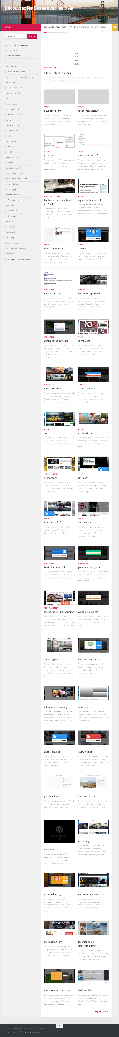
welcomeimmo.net (88, 611)
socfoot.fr (49, 433)
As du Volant (83, 289)
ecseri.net (83, 707)
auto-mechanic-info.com (91, 894)
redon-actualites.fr (88, 110)
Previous (102, 30)
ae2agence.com (52, 110)
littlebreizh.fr (85, 990)
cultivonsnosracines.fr (56, 340)
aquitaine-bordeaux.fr (90, 200)
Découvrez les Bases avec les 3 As (39, 8)
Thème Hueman (35, 1032)
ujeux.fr (82, 248)
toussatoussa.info (54, 248)
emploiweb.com (52, 293)
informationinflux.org (55, 707)
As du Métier (49, 289)
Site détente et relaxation (63, 72)
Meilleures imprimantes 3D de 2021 (20, 77)
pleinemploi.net (52, 796)
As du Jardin (49, 337)
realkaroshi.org (12, 82)
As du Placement (51, 474)
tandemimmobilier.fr (89, 659)
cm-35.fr (83, 477)
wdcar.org (83, 841)
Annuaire (47, 107)
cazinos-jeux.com (87, 388)
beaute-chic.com (87, 796)
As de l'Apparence (85, 793)
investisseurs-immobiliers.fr (59, 611)
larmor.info (84, 340)
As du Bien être (50, 68)
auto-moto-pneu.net (89, 293)
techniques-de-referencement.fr (19, 259)
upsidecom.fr (51, 849)
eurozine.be (84, 522)
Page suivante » (101, 1011)
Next (107, 30)
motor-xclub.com (53, 388)
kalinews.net (85, 751)
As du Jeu (81, 245)
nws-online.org (52, 894)
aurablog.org (51, 659)
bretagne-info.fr (53, 522)
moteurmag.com (53, 941)
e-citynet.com (85, 433)
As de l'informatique (52, 196)
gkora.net (49, 155)
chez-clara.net (52, 751)
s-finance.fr (50, 477)
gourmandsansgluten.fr (90, 567)
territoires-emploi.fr (55, 567)
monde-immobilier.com (57, 990)
